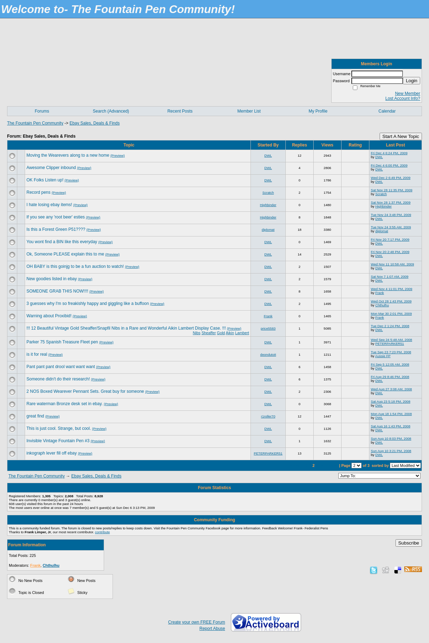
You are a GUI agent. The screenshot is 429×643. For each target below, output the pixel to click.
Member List (249, 111)
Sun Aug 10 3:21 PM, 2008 (391, 451)
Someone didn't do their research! (58, 379)
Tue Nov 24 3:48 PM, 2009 (391, 215)
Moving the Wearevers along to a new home (67, 155)
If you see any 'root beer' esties (55, 217)
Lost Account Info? (402, 98)
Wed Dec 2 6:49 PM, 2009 (390, 178)
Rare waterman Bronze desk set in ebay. (64, 403)
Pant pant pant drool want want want (60, 366)
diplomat (268, 230)
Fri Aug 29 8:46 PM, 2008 (390, 377)
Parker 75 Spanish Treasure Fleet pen (62, 341)
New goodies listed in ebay (51, 278)
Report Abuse (212, 628)
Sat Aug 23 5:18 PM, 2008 (390, 401)
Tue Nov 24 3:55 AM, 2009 (391, 227)
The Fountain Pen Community (35, 123)
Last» (331, 465)
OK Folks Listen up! (45, 180)
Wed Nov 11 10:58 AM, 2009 (392, 264)
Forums (42, 111)
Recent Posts (179, 111)
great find (35, 416)
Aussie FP (383, 356)
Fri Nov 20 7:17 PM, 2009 (390, 239)
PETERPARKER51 (389, 343)
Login (411, 80)
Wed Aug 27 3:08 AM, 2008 (391, 389)
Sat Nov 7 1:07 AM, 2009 (390, 276)
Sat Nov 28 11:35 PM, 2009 (391, 190)
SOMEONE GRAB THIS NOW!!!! (57, 291)
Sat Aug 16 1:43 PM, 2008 (390, 426)
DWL (268, 155)
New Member (407, 93)
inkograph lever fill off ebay (51, 453)
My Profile (318, 111)
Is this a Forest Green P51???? (55, 229)
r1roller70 (268, 416)
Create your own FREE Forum (196, 622)
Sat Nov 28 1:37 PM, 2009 (391, 202)
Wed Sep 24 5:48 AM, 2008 (391, 340)
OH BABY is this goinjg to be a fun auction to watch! (75, 266)
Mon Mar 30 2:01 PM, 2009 (391, 314)
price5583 (268, 328)
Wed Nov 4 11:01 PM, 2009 (391, 289)
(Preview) (117, 155)
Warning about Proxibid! (49, 315)
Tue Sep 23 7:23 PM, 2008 (391, 352)
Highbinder (268, 205)
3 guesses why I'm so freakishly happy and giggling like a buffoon (87, 303)
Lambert (242, 333)
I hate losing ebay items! (49, 204)
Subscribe (408, 543)
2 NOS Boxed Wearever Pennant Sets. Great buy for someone (85, 391)
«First (296, 465)
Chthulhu (382, 305)
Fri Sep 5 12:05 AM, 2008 (390, 364)
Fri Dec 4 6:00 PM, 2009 (389, 165)
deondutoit (268, 354)
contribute (102, 532)
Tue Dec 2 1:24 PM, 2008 (390, 326)
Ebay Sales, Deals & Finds (95, 123)
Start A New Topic (400, 136)
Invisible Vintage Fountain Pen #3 (58, 440)
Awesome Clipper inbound (51, 167)
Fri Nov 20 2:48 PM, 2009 (390, 252)
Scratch (268, 192)
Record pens (38, 192)
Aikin (230, 333)
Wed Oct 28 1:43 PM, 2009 (391, 301)
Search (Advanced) (111, 111)
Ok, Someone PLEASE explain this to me (65, 254)
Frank (379, 293)
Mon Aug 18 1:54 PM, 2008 (391, 414)
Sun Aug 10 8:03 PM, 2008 (391, 438)
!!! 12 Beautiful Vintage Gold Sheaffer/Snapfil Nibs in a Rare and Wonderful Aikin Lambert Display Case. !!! (126, 328)
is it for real (36, 354)
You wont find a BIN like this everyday (61, 241)
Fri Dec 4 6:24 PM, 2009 (389, 153)
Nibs (197, 333)
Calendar (387, 111)
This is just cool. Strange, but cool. (58, 428)
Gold (221, 333)
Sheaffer (208, 333)
